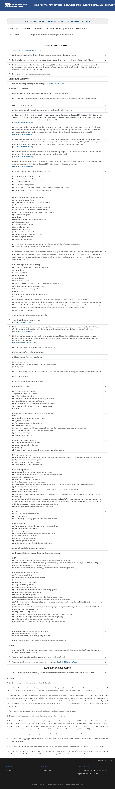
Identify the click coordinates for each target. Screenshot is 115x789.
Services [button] (58, 5)
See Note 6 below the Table (22, 122)
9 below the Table (30, 343)
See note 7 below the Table (22, 322)
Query (86, 5)
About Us (44, 5)
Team (51, 5)
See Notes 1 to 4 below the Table (29, 50)
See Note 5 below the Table (55, 84)
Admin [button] (100, 5)
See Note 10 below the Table (67, 662)
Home (36, 5)
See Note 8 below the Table (22, 331)
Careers (93, 5)
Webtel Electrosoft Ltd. (75, 784)
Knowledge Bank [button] (72, 5)
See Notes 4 (16, 343)
